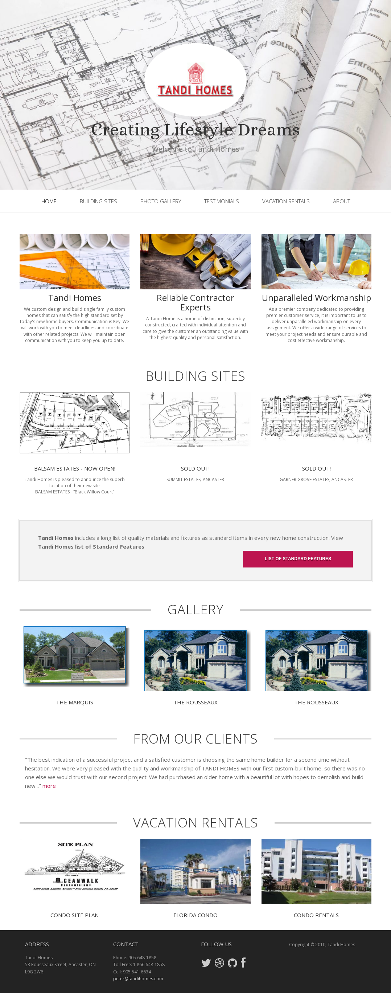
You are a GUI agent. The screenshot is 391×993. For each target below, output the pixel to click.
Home (49, 201)
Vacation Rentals (286, 201)
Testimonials (221, 201)
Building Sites (98, 201)
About (341, 201)
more (49, 785)
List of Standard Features (298, 558)
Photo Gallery (160, 201)
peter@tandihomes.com (138, 979)
